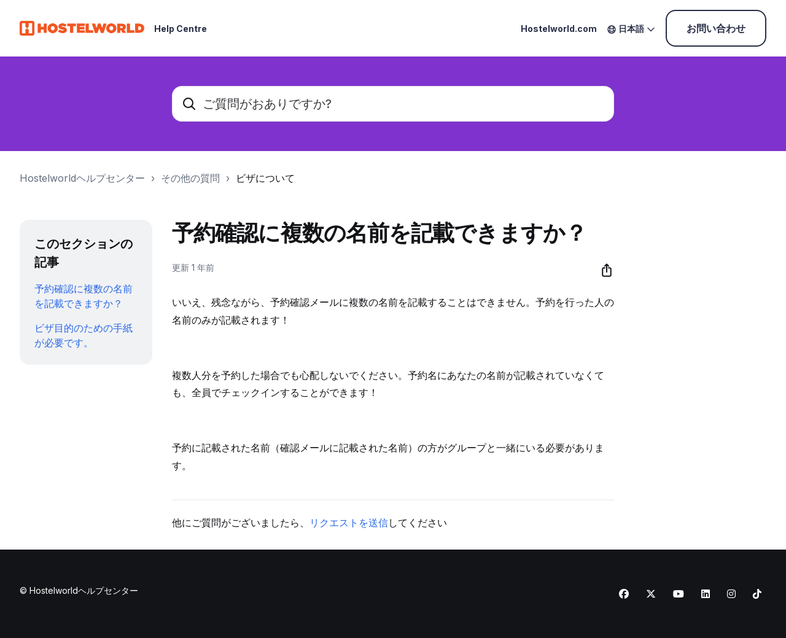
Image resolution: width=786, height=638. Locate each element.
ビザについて (265, 178)
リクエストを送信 (348, 522)
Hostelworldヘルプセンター (82, 178)
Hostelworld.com (559, 28)
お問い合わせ (716, 28)
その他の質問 (190, 178)
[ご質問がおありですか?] (393, 104)
